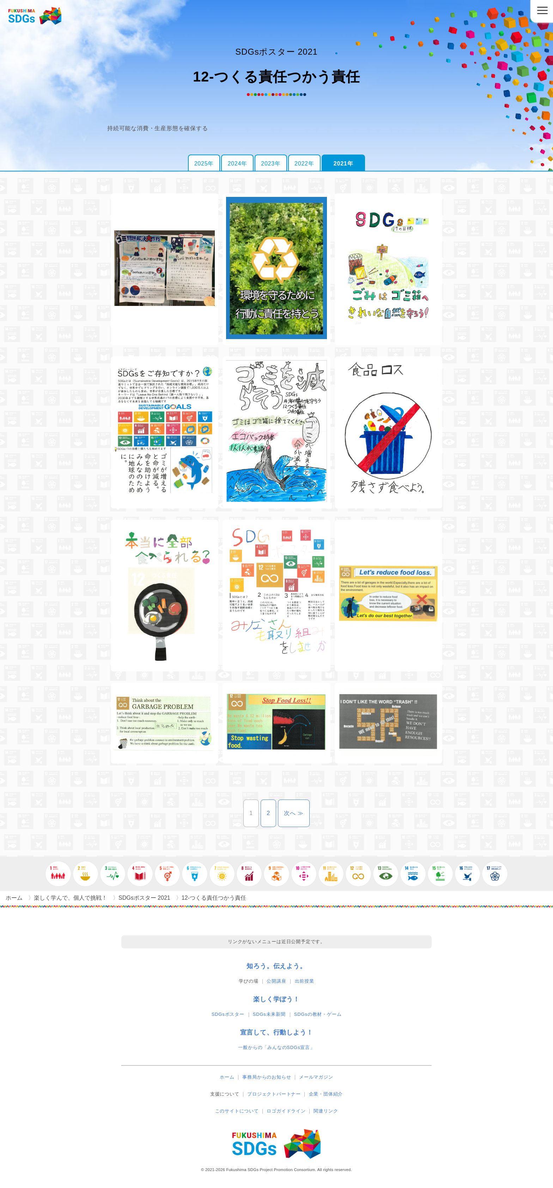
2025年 (204, 164)
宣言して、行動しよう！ (276, 1032)
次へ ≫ (297, 813)
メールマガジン (316, 1077)
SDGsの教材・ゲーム (317, 1014)
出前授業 (304, 981)
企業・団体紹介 (326, 1094)
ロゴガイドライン (286, 1111)
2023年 (271, 164)
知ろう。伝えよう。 (276, 966)
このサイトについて (237, 1111)
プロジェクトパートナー (274, 1094)
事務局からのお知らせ (266, 1077)
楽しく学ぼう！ (276, 999)
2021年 (343, 164)
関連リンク (326, 1111)
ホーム (227, 1077)
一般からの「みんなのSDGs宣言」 (276, 1047)
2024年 (237, 164)
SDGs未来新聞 (269, 1014)
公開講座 (276, 981)
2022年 (304, 164)
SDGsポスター (228, 1014)
